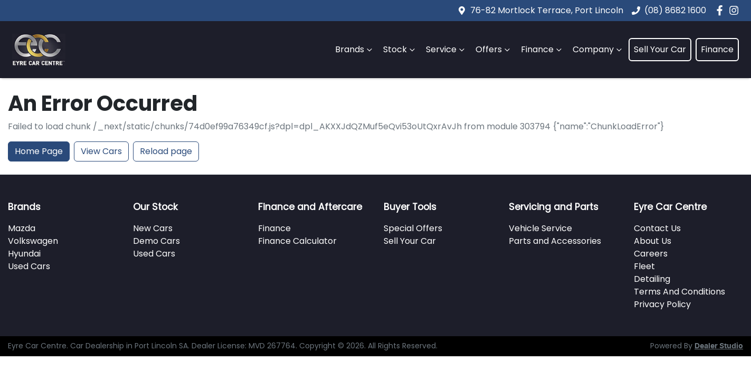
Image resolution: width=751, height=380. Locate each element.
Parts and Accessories (555, 241)
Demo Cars (156, 241)
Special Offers (413, 228)
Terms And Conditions (679, 292)
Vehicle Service (540, 228)
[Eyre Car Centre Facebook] (722, 10)
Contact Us (657, 228)
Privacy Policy (662, 304)
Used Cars (29, 266)
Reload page (166, 151)
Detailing (652, 279)
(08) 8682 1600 (675, 10)
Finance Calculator (297, 241)
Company (598, 49)
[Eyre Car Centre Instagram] (736, 10)
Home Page (39, 151)
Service (446, 49)
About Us (652, 241)
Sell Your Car (660, 49)
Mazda (21, 228)
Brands (355, 49)
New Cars (153, 228)
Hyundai (24, 254)
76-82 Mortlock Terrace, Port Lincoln (546, 10)
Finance (542, 49)
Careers (651, 254)
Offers (494, 49)
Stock (400, 49)
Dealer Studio (719, 346)
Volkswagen (33, 241)
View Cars (101, 151)
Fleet (644, 266)
